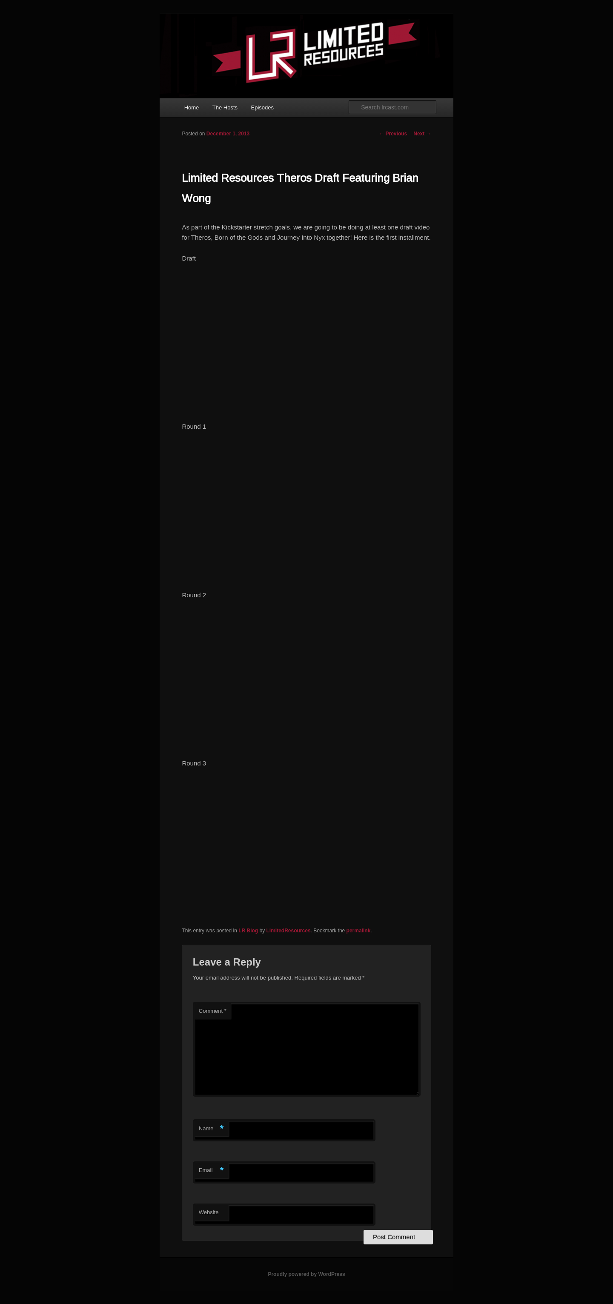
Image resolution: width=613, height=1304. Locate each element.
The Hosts (225, 107)
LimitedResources (288, 931)
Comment (212, 1011)
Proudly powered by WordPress (306, 1274)
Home (191, 107)
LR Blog (248, 931)
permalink (359, 931)
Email (211, 1170)
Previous (393, 134)
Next (422, 134)
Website (209, 1212)
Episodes (262, 107)
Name (211, 1129)
